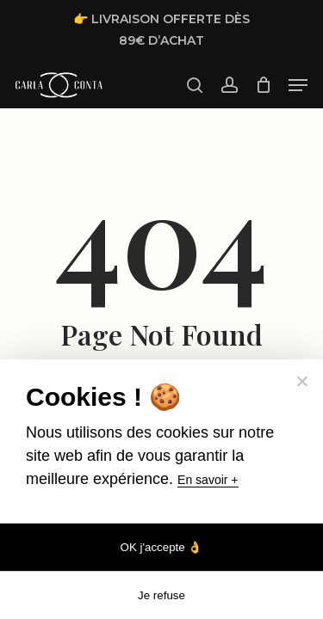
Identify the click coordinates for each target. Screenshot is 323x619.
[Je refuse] (301, 380)
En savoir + (207, 480)
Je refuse (161, 595)
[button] (298, 85)
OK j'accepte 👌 (162, 547)
